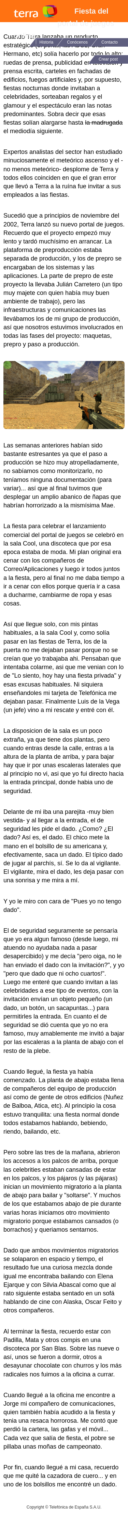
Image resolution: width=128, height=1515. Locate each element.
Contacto (109, 42)
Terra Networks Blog (35, 11)
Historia (47, 42)
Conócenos (77, 42)
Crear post (108, 59)
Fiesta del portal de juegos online (64, 23)
